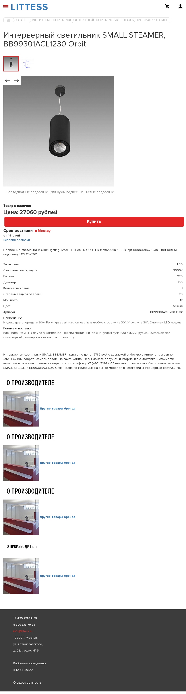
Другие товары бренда (57, 409)
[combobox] (44, 230)
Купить (94, 221)
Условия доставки (16, 240)
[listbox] (93, 691)
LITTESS (29, 7)
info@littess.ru (23, 631)
